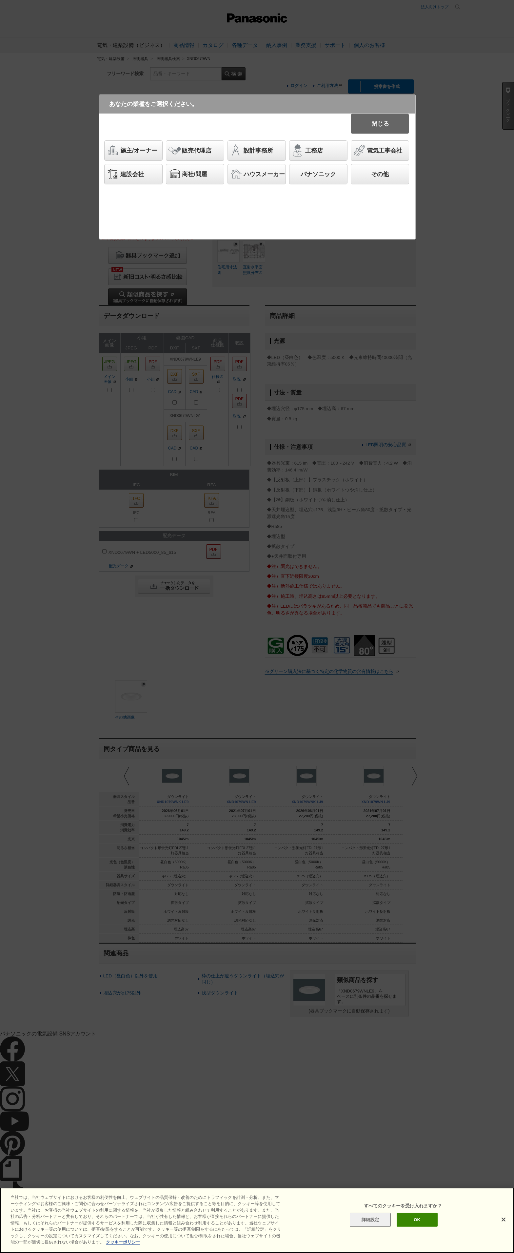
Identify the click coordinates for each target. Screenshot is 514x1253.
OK (417, 1219)
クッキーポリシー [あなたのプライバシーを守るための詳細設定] (123, 1242)
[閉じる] (503, 1219)
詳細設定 (370, 1219)
